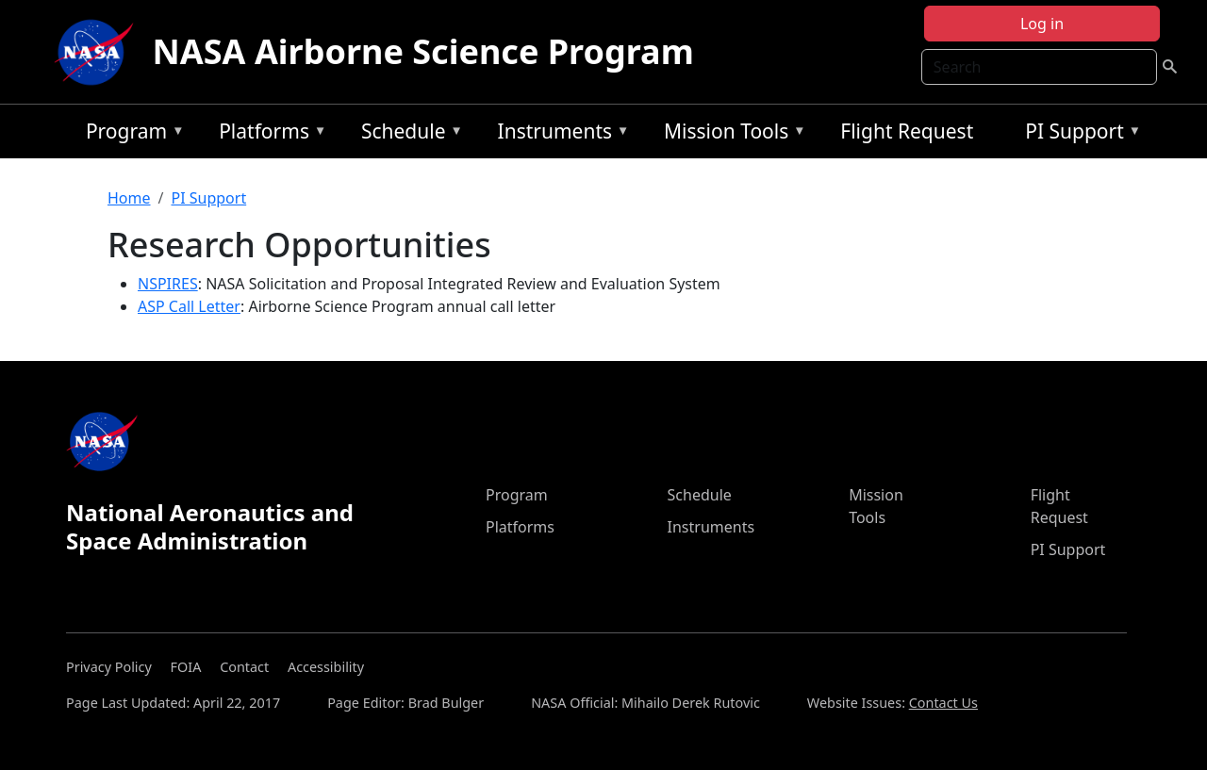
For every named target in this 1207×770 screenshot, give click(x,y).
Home (129, 198)
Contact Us (943, 703)
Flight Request (906, 131)
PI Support (1078, 134)
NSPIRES (168, 283)
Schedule (407, 134)
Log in (1042, 23)
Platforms (267, 134)
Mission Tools (730, 134)
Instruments (559, 134)
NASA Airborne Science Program (423, 51)
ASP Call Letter (189, 306)
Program (130, 134)
